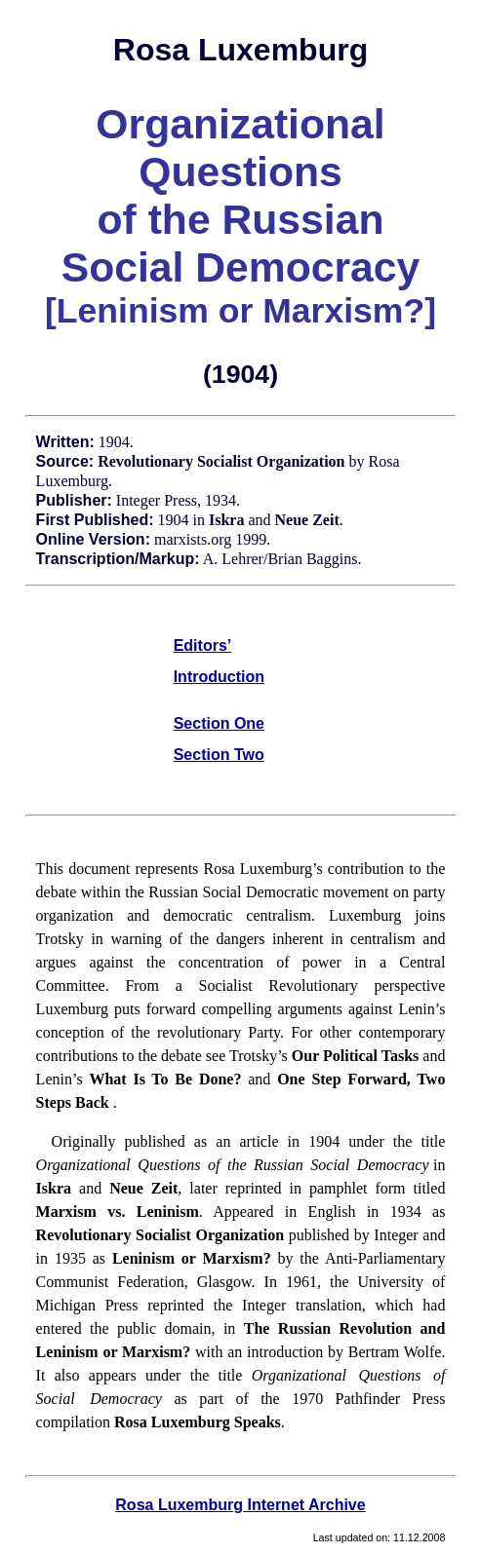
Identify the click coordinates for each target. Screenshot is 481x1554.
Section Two (219, 754)
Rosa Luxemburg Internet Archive (240, 1505)
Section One (219, 723)
